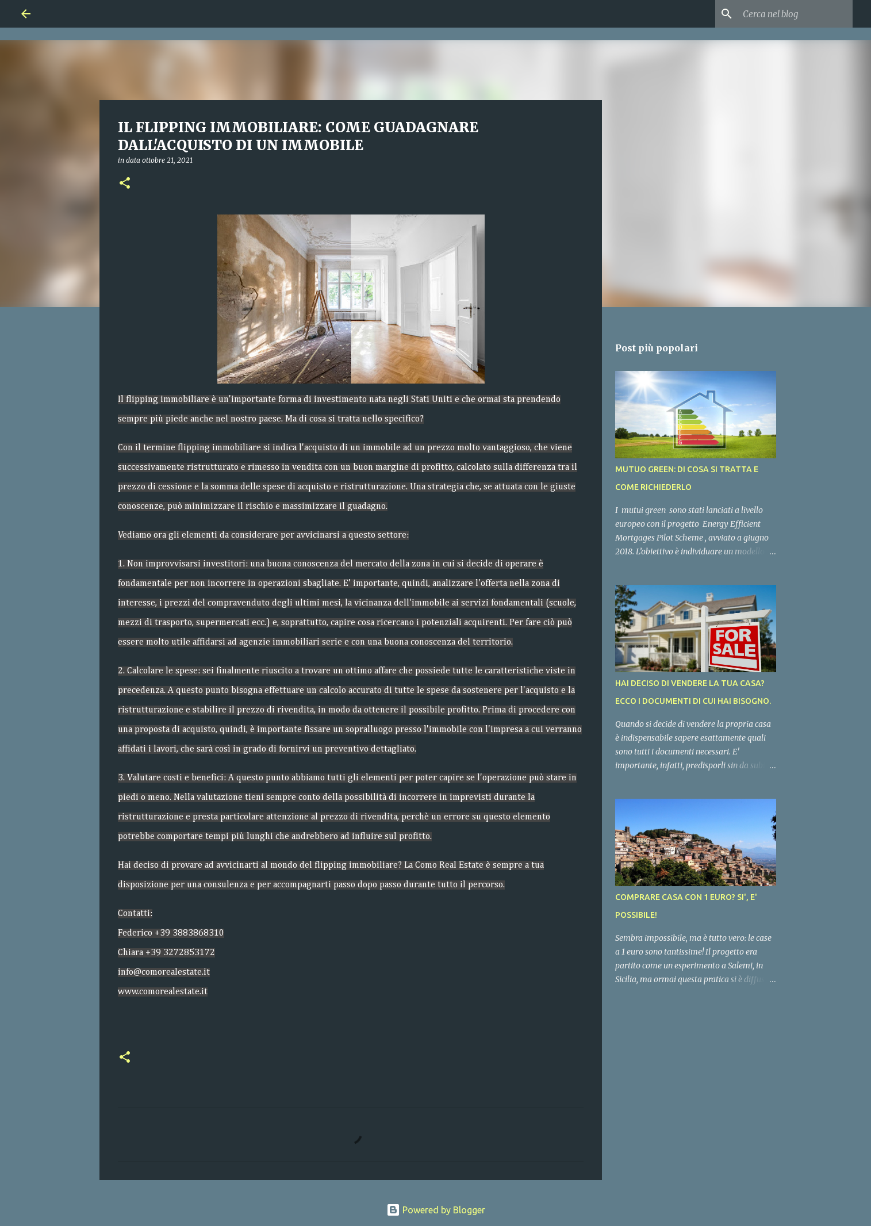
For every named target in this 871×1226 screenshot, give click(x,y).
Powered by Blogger (435, 1210)
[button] (125, 183)
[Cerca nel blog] (792, 14)
